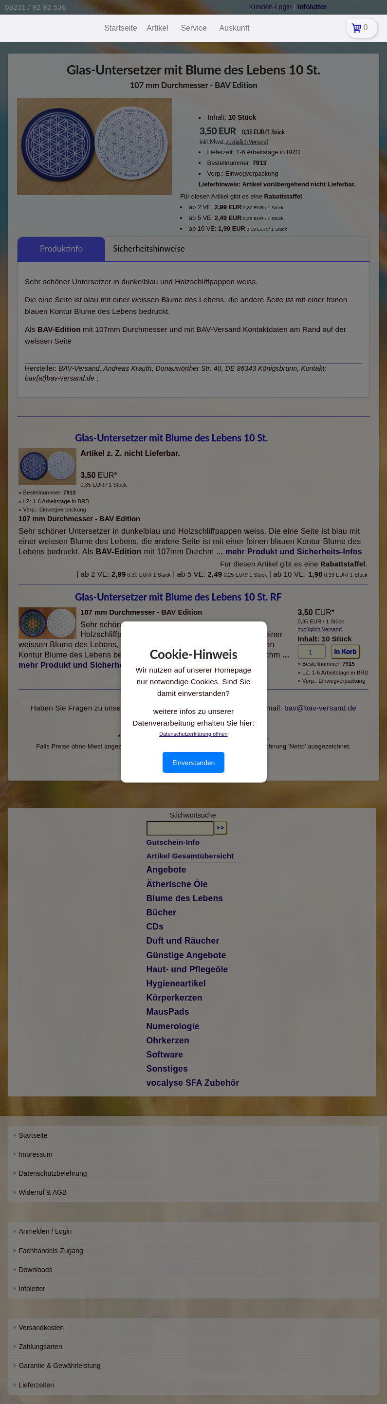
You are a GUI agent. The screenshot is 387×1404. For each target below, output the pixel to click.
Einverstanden (193, 762)
